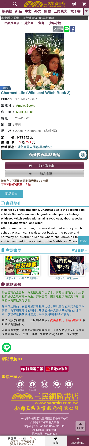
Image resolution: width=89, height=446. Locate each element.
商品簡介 (11, 193)
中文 (28, 11)
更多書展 (80, 250)
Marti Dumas (24, 111)
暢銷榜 (7, 11)
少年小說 (55, 23)
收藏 (55, 440)
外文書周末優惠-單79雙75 (34, 147)
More (83, 240)
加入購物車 (77, 440)
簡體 (47, 11)
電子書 (75, 11)
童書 (41, 23)
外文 (37, 11)
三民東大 (60, 11)
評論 (58, 29)
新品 (18, 11)
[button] (86, 267)
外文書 (28, 23)
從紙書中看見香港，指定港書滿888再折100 (30, 18)
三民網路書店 (10, 23)
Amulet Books (25, 105)
